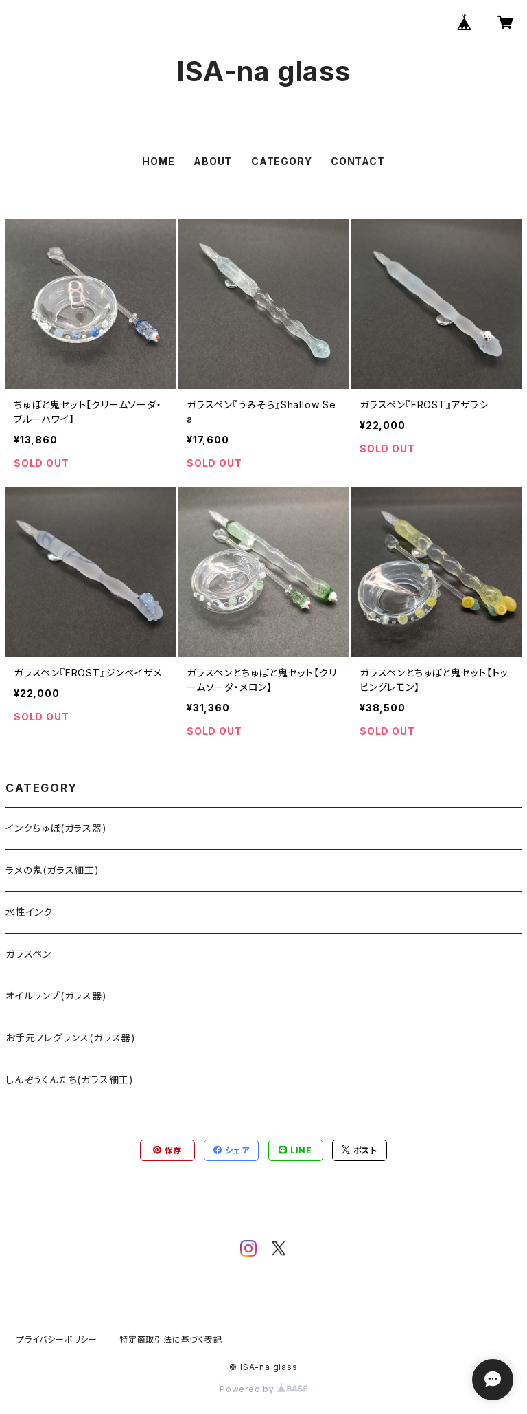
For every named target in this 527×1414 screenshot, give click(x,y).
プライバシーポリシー (56, 1339)
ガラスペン (28, 954)
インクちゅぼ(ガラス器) (56, 828)
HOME (158, 161)
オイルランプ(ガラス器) (56, 996)
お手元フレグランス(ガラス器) (70, 1037)
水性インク (29, 912)
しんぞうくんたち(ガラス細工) (69, 1079)
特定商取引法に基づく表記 (170, 1339)
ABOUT (213, 161)
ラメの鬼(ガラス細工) (52, 870)
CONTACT (358, 161)
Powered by (263, 1389)
